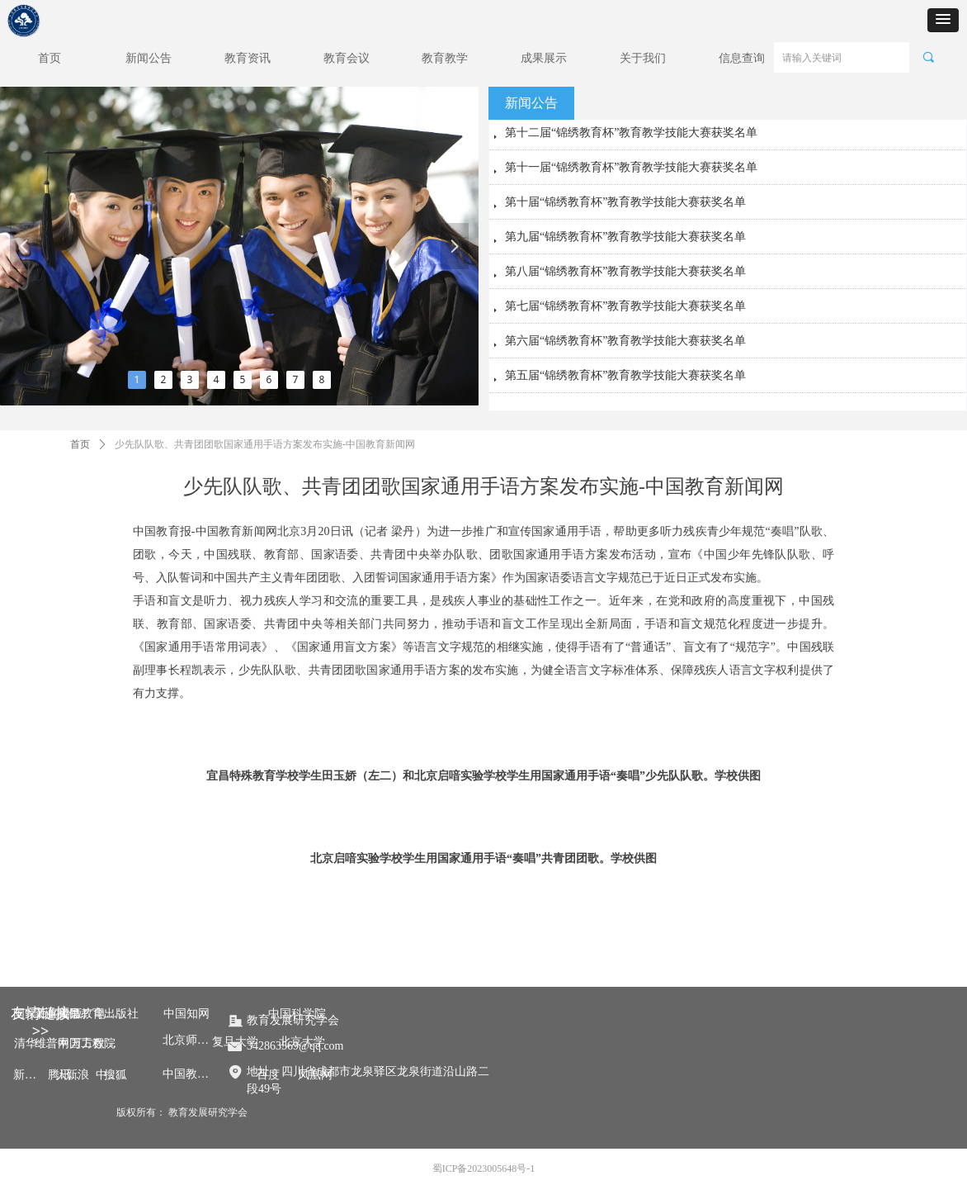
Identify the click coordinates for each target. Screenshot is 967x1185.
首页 (80, 444)
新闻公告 (531, 103)
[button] (943, 20)
